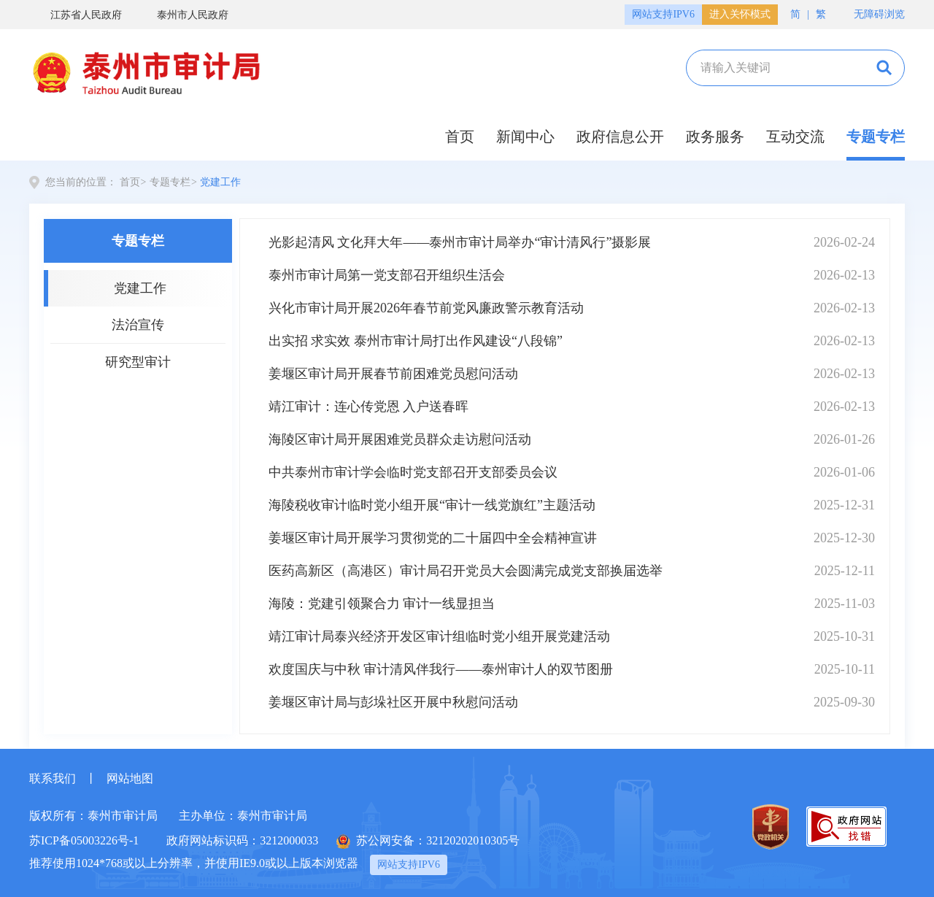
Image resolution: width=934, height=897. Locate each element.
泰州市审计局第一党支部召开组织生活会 (387, 275)
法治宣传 (138, 324)
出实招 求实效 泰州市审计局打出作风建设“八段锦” (416, 341)
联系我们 (52, 778)
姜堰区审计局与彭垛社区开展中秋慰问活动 (393, 702)
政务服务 (715, 136)
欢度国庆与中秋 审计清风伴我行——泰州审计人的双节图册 (441, 669)
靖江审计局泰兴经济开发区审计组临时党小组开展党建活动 (439, 636)
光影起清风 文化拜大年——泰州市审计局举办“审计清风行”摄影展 (460, 242)
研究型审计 (138, 362)
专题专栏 (875, 136)
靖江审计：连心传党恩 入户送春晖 (369, 406)
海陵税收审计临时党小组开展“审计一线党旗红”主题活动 (432, 505)
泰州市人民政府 (182, 14)
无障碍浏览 (872, 15)
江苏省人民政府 (75, 14)
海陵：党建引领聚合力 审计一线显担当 (382, 603)
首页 (459, 136)
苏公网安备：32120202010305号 (428, 841)
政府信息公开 (620, 136)
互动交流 (795, 136)
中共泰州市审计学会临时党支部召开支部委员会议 (413, 472)
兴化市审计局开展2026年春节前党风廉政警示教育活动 (426, 308)
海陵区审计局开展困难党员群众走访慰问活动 (400, 439)
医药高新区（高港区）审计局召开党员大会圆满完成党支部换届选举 (466, 570)
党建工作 (220, 182)
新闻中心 (525, 136)
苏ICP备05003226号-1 (84, 840)
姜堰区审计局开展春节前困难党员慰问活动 (393, 373)
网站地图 (130, 778)
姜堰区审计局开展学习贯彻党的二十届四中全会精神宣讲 (433, 538)
